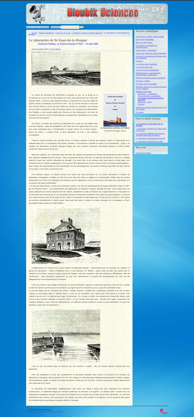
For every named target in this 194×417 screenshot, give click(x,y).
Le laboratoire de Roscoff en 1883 (149, 141)
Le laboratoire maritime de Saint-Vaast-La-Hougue (151, 130)
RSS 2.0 (60, 411)
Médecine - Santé (145, 102)
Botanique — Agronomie (147, 94)
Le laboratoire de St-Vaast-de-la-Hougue (149, 125)
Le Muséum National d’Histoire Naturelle (87, 33)
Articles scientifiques (46, 33)
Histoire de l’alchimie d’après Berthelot (151, 53)
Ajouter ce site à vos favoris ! (37, 27)
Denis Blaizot (56, 49)
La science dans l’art (144, 67)
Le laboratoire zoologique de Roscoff (150, 138)
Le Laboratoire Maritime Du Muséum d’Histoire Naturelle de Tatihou (150, 134)
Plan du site (30, 411)
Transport (140, 112)
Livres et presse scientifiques (147, 70)
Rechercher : (55, 27)
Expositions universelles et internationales (146, 46)
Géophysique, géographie (146, 50)
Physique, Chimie (143, 81)
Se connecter (42, 411)
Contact (52, 411)
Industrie (139, 61)
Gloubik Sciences (118, 11)
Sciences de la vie (63, 33)
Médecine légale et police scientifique (151, 78)
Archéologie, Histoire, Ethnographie (150, 37)
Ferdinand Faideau (143, 153)
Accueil (34, 33)
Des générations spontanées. (149, 96)
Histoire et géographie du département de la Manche (151, 57)
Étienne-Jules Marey (144, 42)
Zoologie (141, 104)
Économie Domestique (145, 39)
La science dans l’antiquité (146, 64)
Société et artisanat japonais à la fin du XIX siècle (151, 108)
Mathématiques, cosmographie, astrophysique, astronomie (148, 74)
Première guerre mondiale (146, 84)
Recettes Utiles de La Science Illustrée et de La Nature (151, 88)
